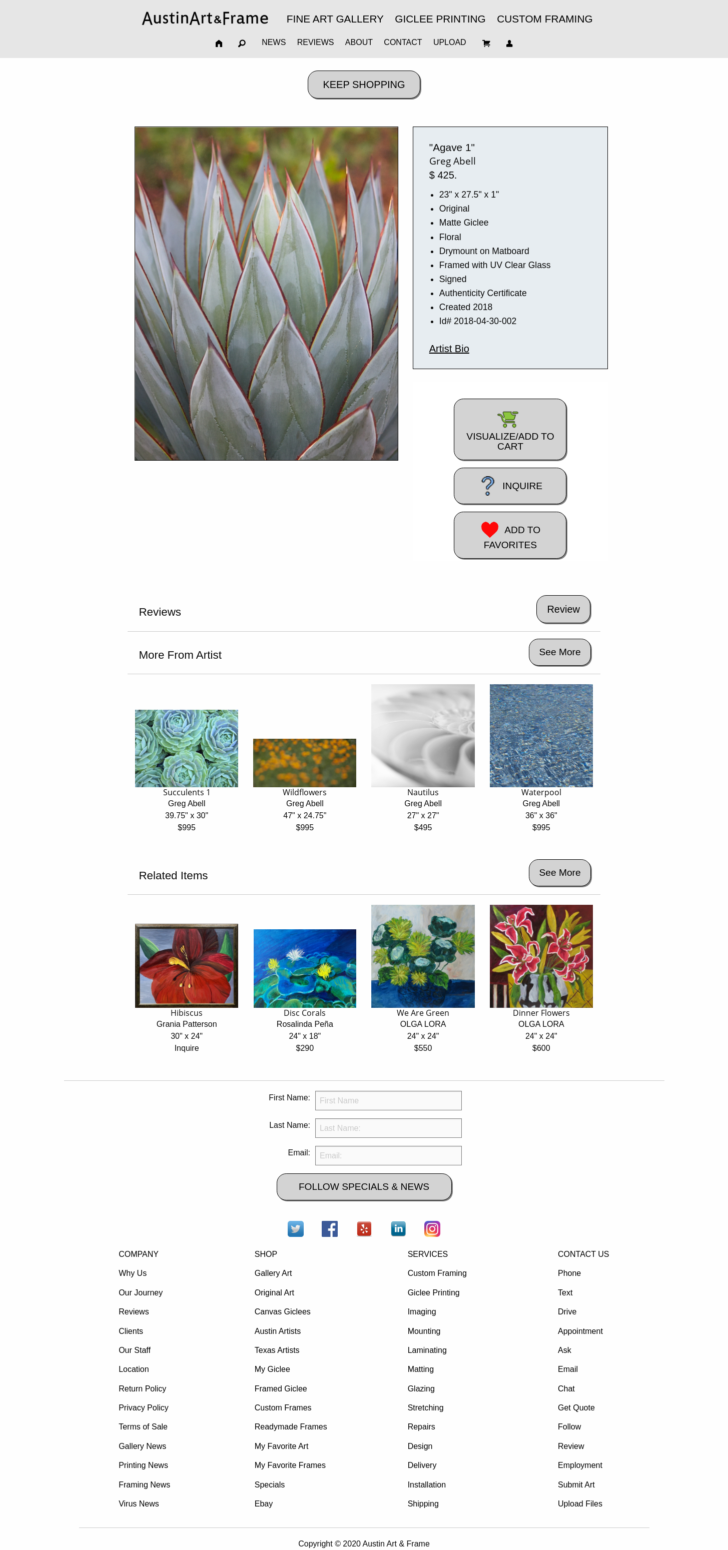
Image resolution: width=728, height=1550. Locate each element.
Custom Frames (283, 1407)
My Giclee (272, 1369)
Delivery (422, 1465)
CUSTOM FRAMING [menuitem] (544, 19)
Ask (564, 1350)
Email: (299, 1152)
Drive (567, 1311)
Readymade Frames (291, 1426)
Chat (566, 1388)
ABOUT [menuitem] (359, 42)
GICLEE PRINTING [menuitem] (440, 19)
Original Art (274, 1292)
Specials (270, 1484)
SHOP (266, 1254)
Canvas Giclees (283, 1311)
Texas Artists (277, 1350)
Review (571, 1446)
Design (420, 1446)
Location (134, 1369)
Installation (427, 1484)
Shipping (423, 1503)
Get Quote (576, 1407)
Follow (569, 1426)
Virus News (139, 1503)
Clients (131, 1331)
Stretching (426, 1407)
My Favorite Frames (290, 1465)
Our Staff (135, 1350)
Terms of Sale (143, 1426)
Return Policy (142, 1388)
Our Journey (141, 1292)
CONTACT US (583, 1254)
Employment (580, 1465)
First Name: (289, 1097)
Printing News (143, 1465)
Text (565, 1292)
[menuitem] (205, 18)
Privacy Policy (144, 1407)
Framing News (144, 1484)
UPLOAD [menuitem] (449, 42)
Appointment (580, 1331)
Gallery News (142, 1446)
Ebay (264, 1503)
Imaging (422, 1311)
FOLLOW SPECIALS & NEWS (364, 1186)
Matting (421, 1369)
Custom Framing (437, 1273)
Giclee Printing (434, 1292)
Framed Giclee (281, 1388)
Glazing (421, 1388)
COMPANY (139, 1254)
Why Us (133, 1273)
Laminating (427, 1350)
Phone (569, 1273)
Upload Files (580, 1503)
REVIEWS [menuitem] (315, 42)
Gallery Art (273, 1273)
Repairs (421, 1426)
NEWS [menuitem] (274, 42)
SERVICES (428, 1254)
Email (568, 1369)
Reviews (134, 1311)
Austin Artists (278, 1331)
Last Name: (289, 1125)
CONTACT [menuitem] (403, 42)
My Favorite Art (282, 1446)
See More (559, 652)
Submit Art (576, 1484)
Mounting (424, 1331)
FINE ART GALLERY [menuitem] (335, 19)
